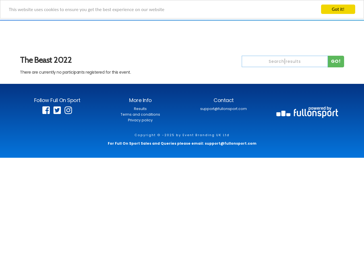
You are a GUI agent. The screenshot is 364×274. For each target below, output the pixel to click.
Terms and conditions (140, 114)
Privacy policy (140, 120)
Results (140, 108)
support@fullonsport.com (223, 108)
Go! (336, 61)
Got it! (338, 9)
